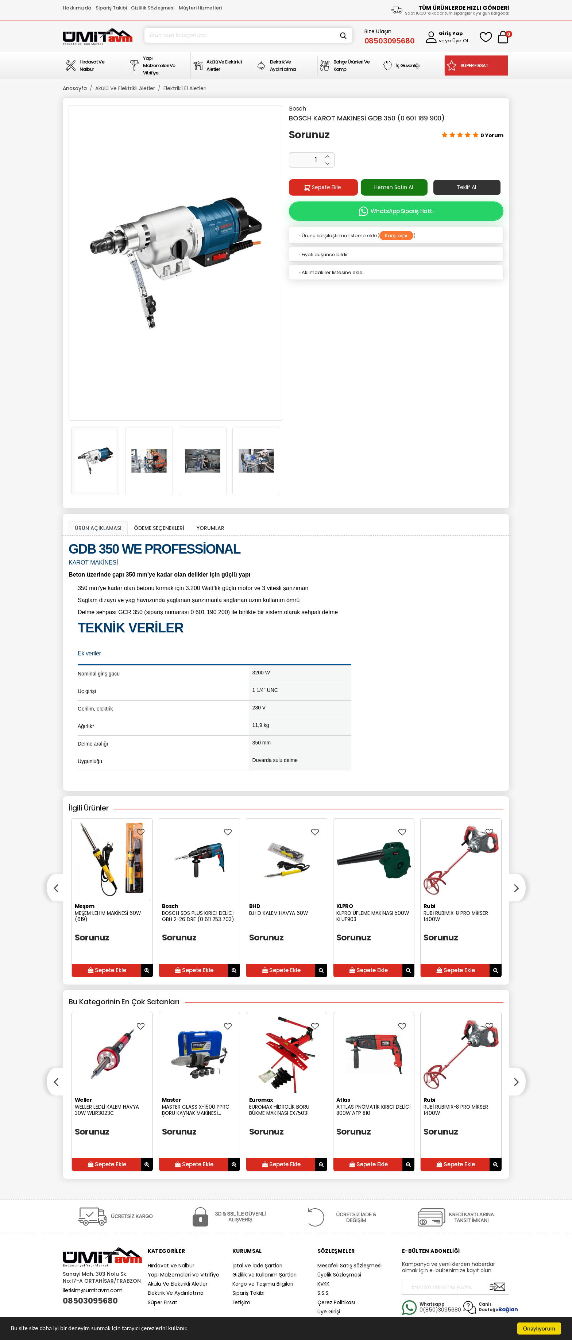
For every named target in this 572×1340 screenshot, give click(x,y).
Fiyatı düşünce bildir (323, 254)
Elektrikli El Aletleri (184, 88)
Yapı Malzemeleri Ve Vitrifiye (183, 1274)
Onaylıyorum (539, 1328)
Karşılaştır (396, 235)
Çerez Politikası (336, 1302)
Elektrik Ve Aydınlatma (176, 1293)
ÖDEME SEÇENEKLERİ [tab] (159, 528)
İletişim (241, 1302)
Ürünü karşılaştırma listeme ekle (337, 235)
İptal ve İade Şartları (257, 1265)
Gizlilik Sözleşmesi (152, 7)
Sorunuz (309, 135)
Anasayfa (75, 88)
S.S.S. (323, 1293)
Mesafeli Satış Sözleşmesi (349, 1265)
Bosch (297, 108)
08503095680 (90, 1301)
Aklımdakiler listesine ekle (330, 272)
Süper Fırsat (162, 1302)
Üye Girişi (328, 1311)
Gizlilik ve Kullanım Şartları (264, 1274)
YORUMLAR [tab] (210, 528)
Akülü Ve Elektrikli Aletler (125, 88)
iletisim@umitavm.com (93, 1290)
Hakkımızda (77, 7)
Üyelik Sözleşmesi (339, 1274)
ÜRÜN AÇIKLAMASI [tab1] (98, 528)
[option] (176, 263)
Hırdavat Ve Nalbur (171, 1265)
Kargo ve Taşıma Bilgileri (262, 1283)
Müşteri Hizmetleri (200, 7)
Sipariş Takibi (111, 7)
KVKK (323, 1283)
